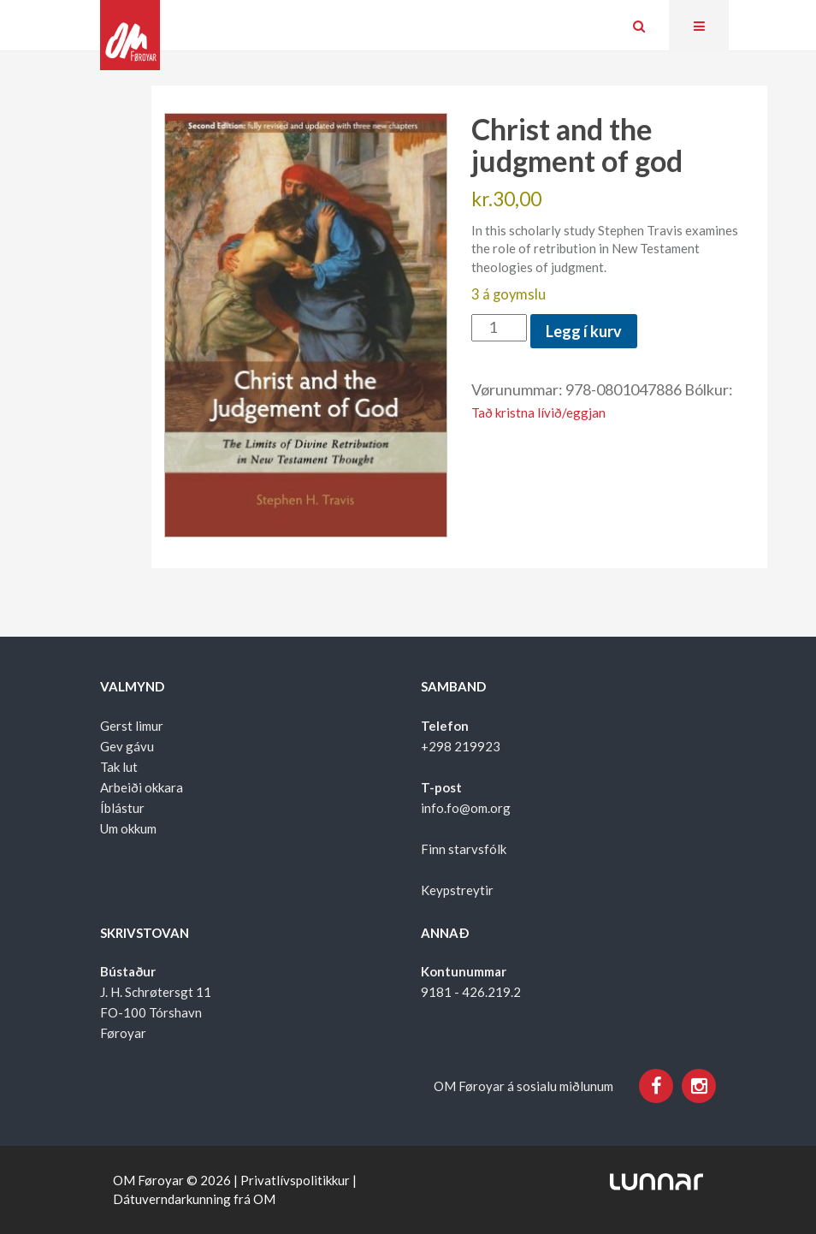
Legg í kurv (584, 331)
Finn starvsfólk (463, 849)
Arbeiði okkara (141, 787)
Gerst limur (131, 725)
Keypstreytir (457, 890)
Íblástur (122, 808)
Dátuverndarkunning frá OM (194, 1199)
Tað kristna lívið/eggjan (538, 412)
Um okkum (128, 828)
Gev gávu (127, 746)
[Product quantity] (499, 327)
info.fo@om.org (466, 808)
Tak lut (119, 766)
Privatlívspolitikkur (295, 1180)
